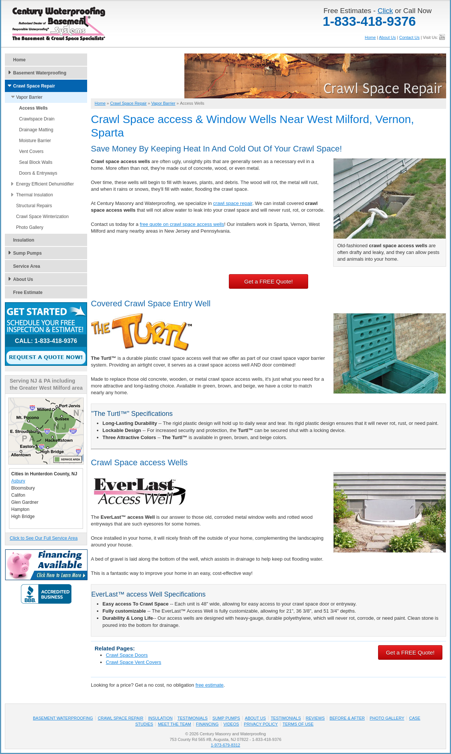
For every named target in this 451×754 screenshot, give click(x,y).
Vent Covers (31, 151)
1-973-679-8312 (225, 745)
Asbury (18, 481)
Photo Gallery (29, 227)
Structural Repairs (34, 205)
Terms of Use (298, 724)
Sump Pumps (27, 253)
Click (385, 11)
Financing (207, 724)
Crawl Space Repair (34, 86)
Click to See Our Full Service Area (43, 538)
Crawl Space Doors (127, 655)
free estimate (210, 685)
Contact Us (409, 37)
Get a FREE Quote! (268, 281)
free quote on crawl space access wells (182, 224)
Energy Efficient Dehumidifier (45, 184)
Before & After (347, 718)
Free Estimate (28, 292)
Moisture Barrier (35, 140)
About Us (387, 37)
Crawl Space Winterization (42, 216)
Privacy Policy (261, 724)
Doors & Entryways (38, 173)
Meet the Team (174, 724)
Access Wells (33, 108)
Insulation (23, 240)
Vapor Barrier (29, 97)
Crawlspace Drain (37, 119)
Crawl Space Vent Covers (133, 662)
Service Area (26, 266)
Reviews (315, 718)
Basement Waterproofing (39, 73)
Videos (231, 724)
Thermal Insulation (34, 194)
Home (370, 37)
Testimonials (192, 718)
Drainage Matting (36, 129)
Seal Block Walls (35, 162)
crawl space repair (232, 203)
